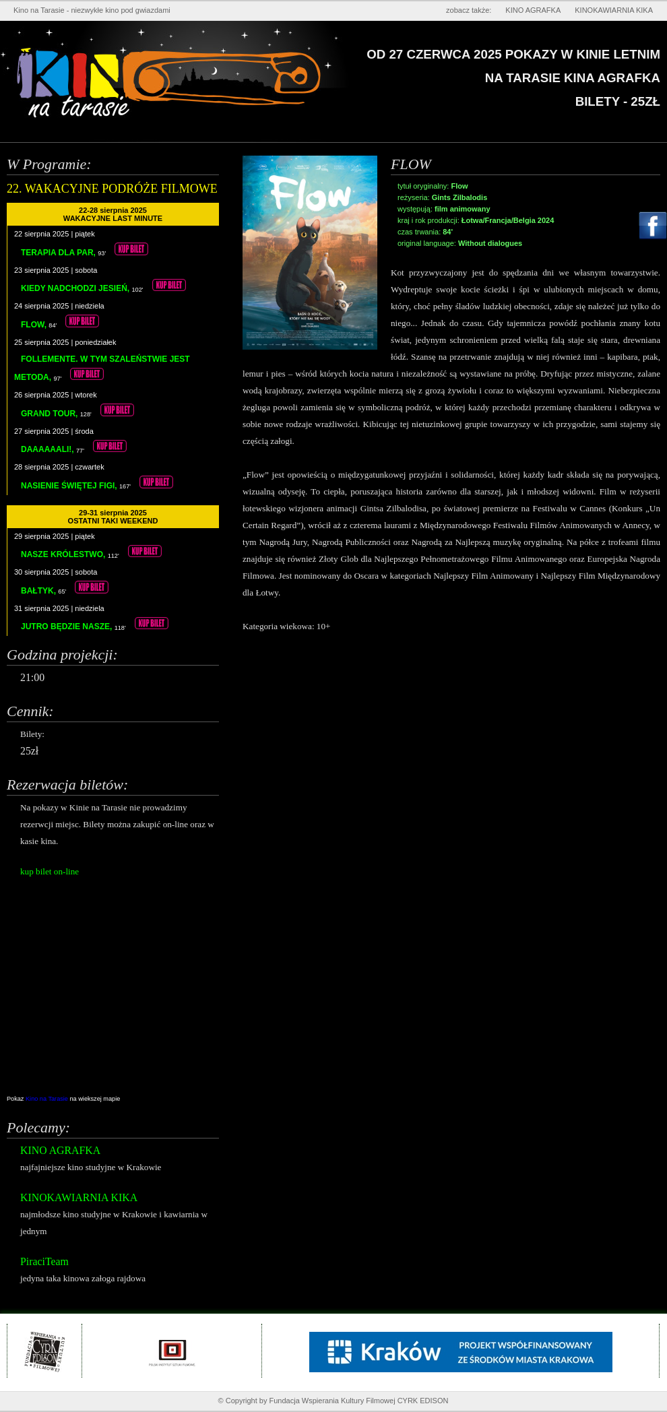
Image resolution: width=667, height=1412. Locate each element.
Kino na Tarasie (48, 1098)
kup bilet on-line (49, 871)
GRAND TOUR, (50, 413)
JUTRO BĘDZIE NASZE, (68, 626)
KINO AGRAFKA (533, 10)
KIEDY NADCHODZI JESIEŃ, (76, 288)
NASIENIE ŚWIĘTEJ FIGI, (70, 485)
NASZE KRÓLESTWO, (64, 554)
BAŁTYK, (39, 591)
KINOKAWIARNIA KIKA (614, 10)
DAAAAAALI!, (48, 449)
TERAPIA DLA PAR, (59, 252)
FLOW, (35, 324)
